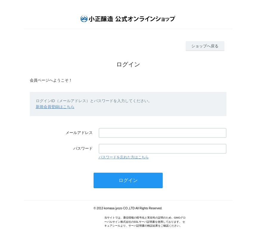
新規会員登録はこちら (55, 107)
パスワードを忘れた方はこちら (124, 157)
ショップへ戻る (204, 46)
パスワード (83, 148)
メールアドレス (79, 132)
